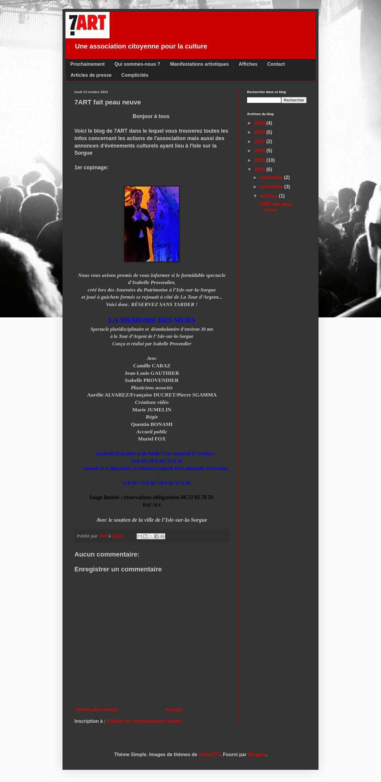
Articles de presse (91, 75)
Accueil (173, 709)
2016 (260, 150)
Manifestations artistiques (199, 64)
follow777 (209, 754)
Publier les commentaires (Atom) (144, 721)
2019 (260, 123)
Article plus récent (97, 709)
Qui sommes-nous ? (137, 64)
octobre (269, 195)
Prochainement (87, 64)
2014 (260, 169)
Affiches (248, 64)
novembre (272, 186)
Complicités (135, 75)
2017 (260, 141)
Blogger (257, 754)
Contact (276, 64)
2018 (260, 132)
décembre (272, 177)
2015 (260, 160)
